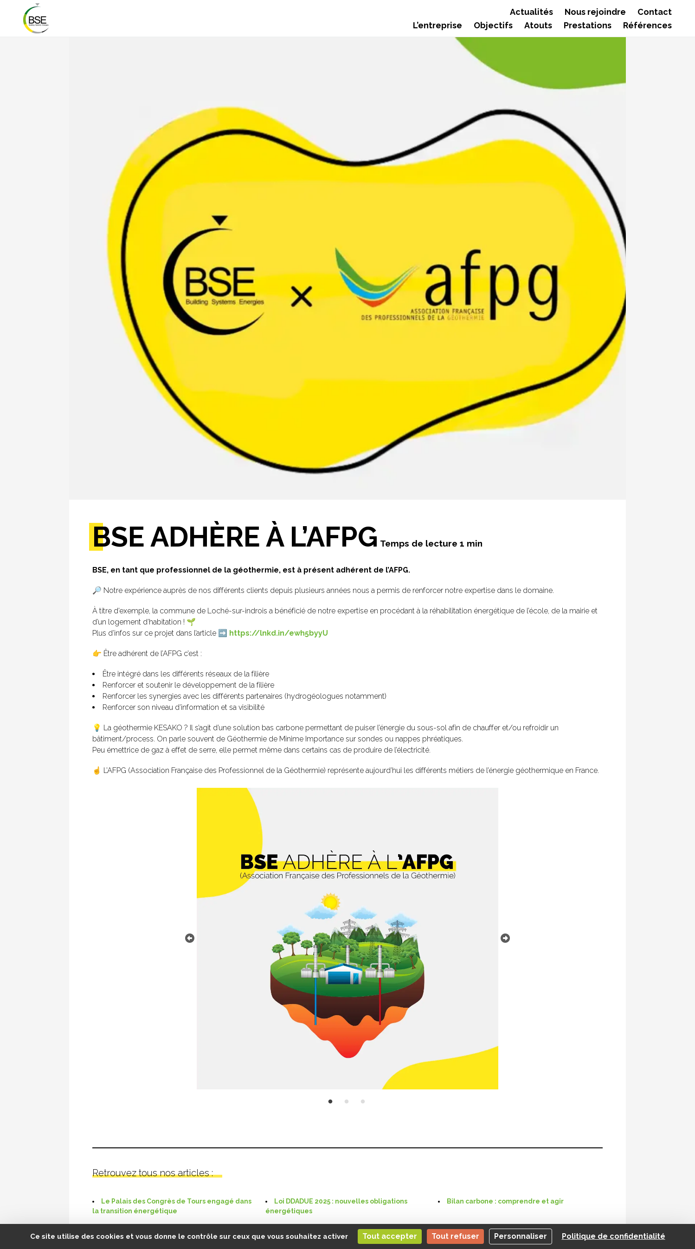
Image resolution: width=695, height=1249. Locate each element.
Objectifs (493, 25)
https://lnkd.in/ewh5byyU (278, 633)
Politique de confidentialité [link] (613, 1236)
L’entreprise (437, 25)
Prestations (587, 25)
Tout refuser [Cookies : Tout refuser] (455, 1236)
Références (647, 25)
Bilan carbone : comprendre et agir (505, 1201)
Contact (654, 12)
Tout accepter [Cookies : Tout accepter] (389, 1236)
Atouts (538, 25)
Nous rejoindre (595, 12)
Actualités (531, 12)
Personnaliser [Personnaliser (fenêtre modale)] (520, 1236)
